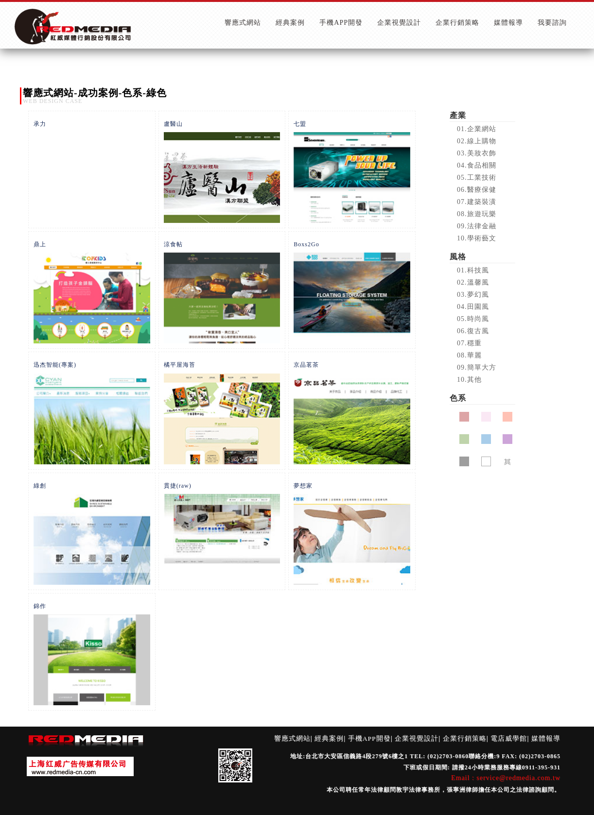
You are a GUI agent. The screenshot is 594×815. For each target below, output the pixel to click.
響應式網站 (292, 738)
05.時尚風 (473, 319)
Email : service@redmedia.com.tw (505, 777)
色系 (458, 398)
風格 (458, 257)
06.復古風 (473, 331)
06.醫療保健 (476, 189)
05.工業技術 (476, 177)
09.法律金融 (476, 226)
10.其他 (469, 379)
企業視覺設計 (416, 738)
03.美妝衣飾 (476, 153)
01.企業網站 (476, 129)
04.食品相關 (476, 165)
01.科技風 (473, 270)
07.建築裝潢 (476, 201)
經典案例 (329, 738)
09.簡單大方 (476, 367)
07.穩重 (469, 343)
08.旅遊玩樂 (476, 214)
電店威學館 (508, 738)
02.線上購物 (476, 141)
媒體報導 (545, 738)
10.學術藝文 (476, 238)
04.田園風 (473, 306)
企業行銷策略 (465, 738)
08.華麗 (469, 355)
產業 (458, 115)
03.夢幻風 (473, 294)
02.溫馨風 (473, 282)
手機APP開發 (369, 738)
